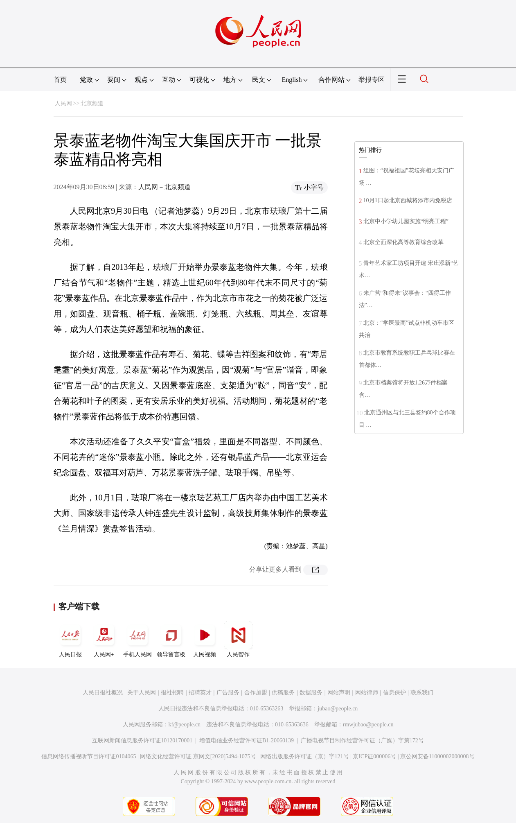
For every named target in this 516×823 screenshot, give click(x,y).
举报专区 (371, 79)
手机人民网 (137, 639)
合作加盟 (255, 693)
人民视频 (204, 639)
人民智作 (238, 639)
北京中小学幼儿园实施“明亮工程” (405, 221)
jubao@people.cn (338, 708)
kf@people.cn (185, 724)
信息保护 (394, 693)
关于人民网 (141, 693)
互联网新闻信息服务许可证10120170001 (142, 740)
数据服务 (311, 693)
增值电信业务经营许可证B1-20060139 (246, 740)
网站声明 (338, 693)
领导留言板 (171, 639)
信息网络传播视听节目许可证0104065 (88, 756)
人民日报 (70, 639)
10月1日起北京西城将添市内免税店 (407, 200)
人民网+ (104, 639)
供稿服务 (283, 693)
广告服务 (227, 693)
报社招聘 (172, 693)
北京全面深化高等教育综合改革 (403, 242)
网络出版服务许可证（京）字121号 (304, 756)
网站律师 (366, 693)
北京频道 (92, 103)
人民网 (63, 103)
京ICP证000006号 (374, 756)
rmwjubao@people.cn (368, 724)
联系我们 (421, 693)
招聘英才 (200, 693)
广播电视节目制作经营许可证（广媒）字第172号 (362, 740)
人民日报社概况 (103, 693)
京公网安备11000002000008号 (437, 756)
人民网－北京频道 (164, 186)
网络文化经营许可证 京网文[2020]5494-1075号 (198, 756)
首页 (60, 79)
